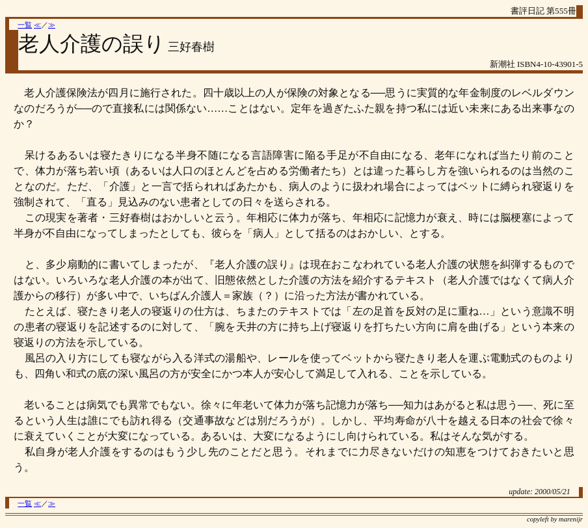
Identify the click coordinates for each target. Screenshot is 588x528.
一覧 (25, 25)
